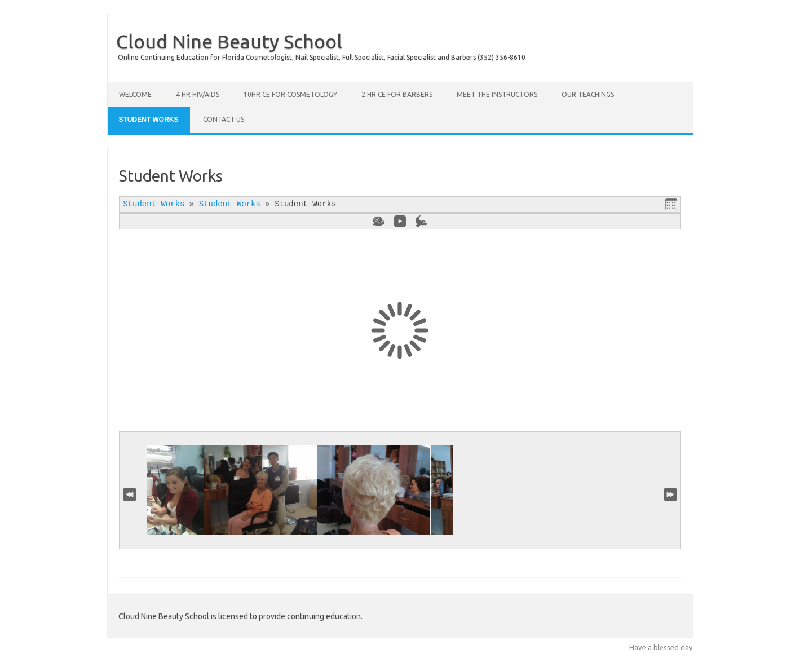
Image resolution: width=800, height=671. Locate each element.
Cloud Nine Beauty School (229, 41)
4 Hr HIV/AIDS (197, 94)
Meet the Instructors (497, 94)
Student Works (149, 119)
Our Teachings (588, 94)
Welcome (135, 94)
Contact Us (223, 119)
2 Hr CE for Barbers (396, 94)
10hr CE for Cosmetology (290, 94)
